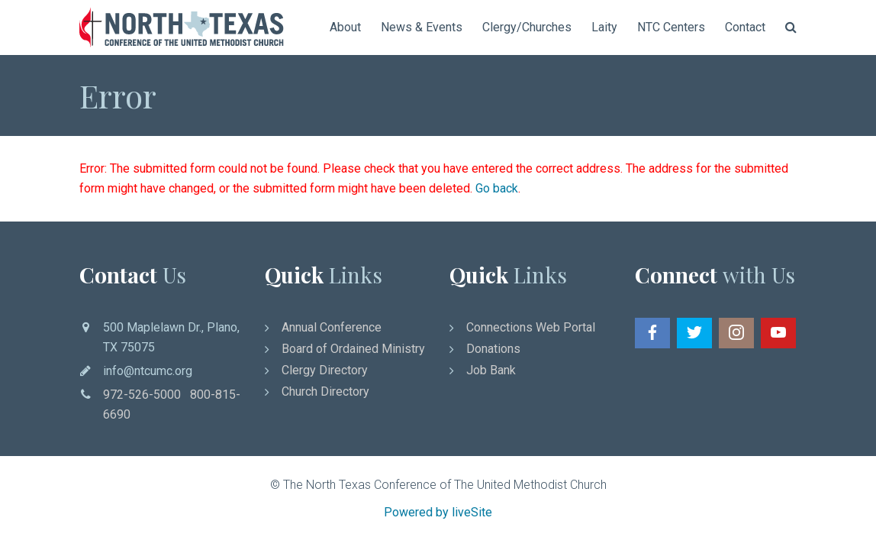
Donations (493, 348)
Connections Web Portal (530, 327)
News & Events (421, 27)
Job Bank (491, 370)
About (345, 27)
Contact (745, 27)
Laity (604, 27)
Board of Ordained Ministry (353, 348)
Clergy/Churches (527, 27)
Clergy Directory (325, 370)
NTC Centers (671, 27)
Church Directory (325, 391)
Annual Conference (332, 327)
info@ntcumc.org (147, 371)
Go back (496, 188)
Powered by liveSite (438, 512)
